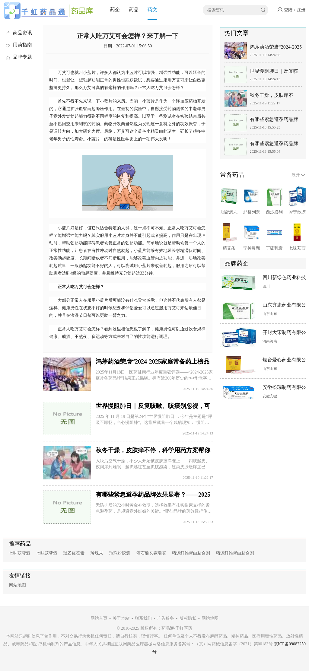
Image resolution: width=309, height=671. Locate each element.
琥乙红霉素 (73, 553)
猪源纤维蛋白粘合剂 (191, 553)
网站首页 (99, 618)
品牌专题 (18, 56)
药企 (115, 9)
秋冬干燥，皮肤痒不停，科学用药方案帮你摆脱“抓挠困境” (274, 96)
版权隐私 (188, 618)
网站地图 (17, 585)
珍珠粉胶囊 (119, 553)
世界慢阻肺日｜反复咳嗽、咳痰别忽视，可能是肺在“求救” (274, 72)
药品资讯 (18, 32)
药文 (152, 9)
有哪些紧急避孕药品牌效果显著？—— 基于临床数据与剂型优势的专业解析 (274, 144)
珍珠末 (97, 553)
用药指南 (18, 44)
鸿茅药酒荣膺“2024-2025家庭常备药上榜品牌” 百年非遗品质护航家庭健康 (276, 48)
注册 (301, 10)
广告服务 (165, 618)
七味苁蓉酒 (19, 553)
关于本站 (121, 618)
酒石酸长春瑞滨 (151, 553)
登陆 (288, 10)
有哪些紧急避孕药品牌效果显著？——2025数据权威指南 (274, 120)
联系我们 (143, 618)
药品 (134, 9)
